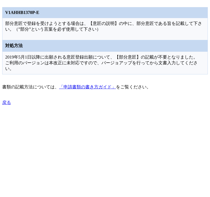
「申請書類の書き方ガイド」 (87, 87)
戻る (6, 102)
